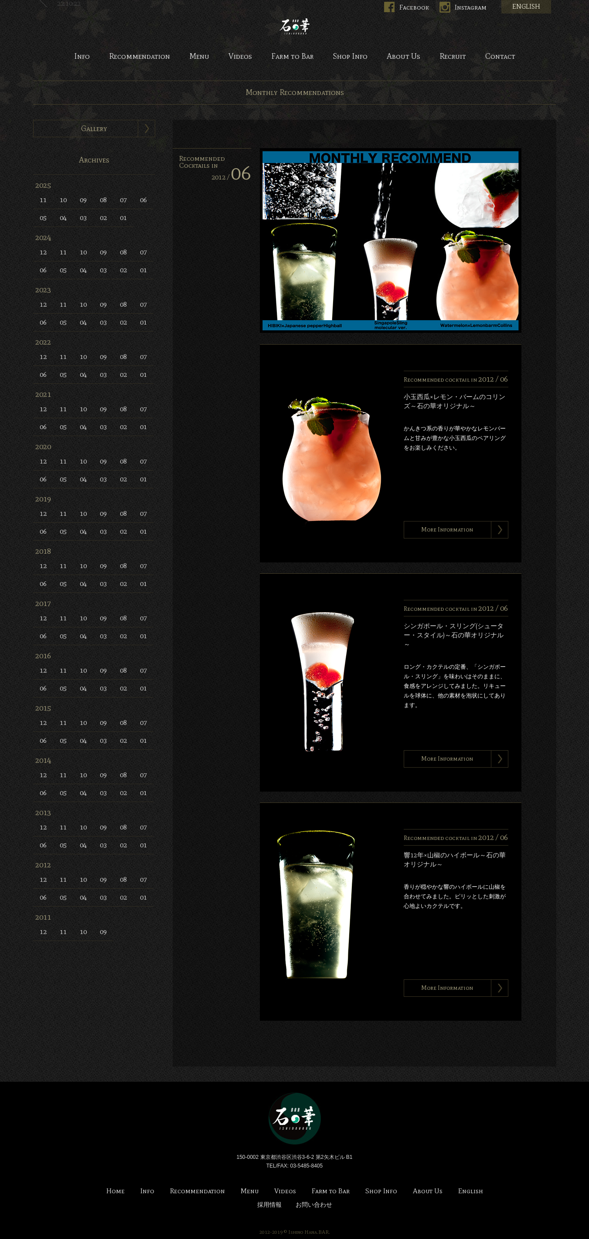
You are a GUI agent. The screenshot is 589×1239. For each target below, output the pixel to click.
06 (143, 200)
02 (103, 217)
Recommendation (139, 56)
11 (43, 200)
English (470, 1191)
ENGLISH (526, 6)
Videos (240, 56)
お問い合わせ (314, 1205)
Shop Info (350, 56)
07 (123, 200)
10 (63, 200)
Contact (500, 56)
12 (43, 252)
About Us (403, 56)
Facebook (414, 7)
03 (83, 217)
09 (83, 200)
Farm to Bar (292, 56)
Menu (199, 56)
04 (63, 217)
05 (43, 217)
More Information (447, 529)
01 (123, 217)
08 (103, 200)
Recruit (452, 56)
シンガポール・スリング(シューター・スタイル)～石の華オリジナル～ (454, 635)
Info (82, 56)
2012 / (231, 177)
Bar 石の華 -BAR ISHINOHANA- (294, 26)
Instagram (471, 7)
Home (115, 1191)
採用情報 (269, 1205)
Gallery (94, 128)
